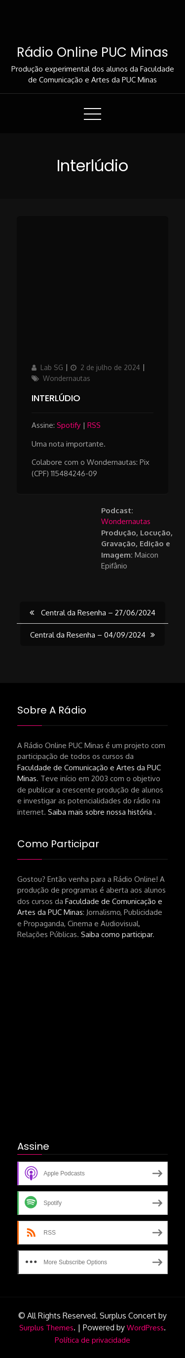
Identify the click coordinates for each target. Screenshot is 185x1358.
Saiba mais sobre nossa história (101, 812)
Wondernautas (66, 378)
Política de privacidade (92, 1340)
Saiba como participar (116, 934)
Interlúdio (56, 398)
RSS (94, 425)
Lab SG (51, 367)
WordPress (145, 1327)
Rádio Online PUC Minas (92, 52)
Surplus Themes (46, 1327)
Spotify (68, 425)
